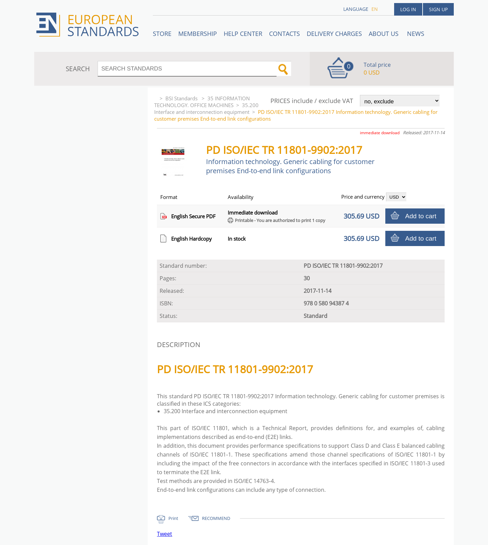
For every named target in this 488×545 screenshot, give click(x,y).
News (415, 33)
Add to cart (420, 216)
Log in (408, 9)
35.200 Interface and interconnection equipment (206, 108)
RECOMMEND (216, 518)
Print (173, 518)
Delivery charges (334, 33)
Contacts (284, 33)
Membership (197, 33)
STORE (162, 33)
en (374, 9)
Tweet (164, 534)
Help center (243, 33)
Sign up (438, 9)
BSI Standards (182, 98)
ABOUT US (384, 33)
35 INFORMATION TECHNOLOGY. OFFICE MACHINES (202, 101)
